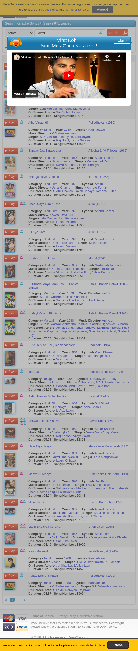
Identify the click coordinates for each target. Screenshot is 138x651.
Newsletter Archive (92, 645)
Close (122, 41)
